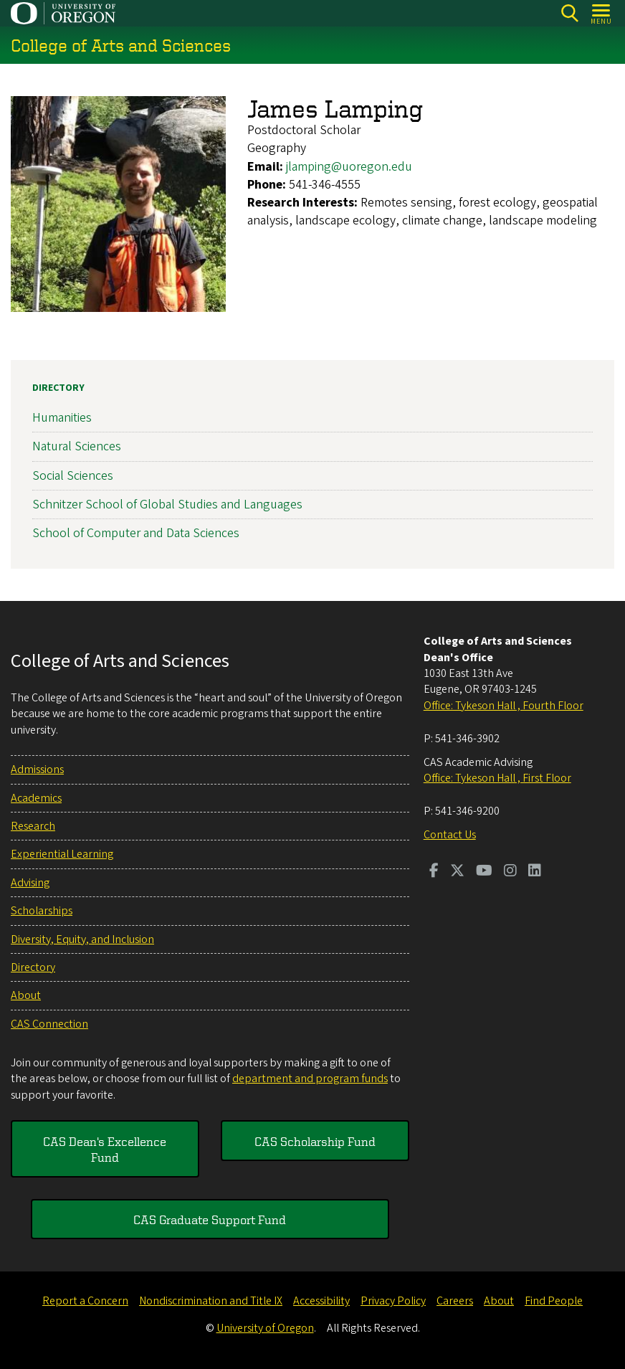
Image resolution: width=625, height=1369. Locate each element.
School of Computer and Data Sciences (135, 533)
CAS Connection (49, 1024)
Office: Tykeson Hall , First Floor (497, 778)
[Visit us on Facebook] (434, 872)
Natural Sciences (76, 447)
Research (33, 826)
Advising (30, 883)
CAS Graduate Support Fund (209, 1219)
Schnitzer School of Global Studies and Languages (167, 504)
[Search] (569, 13)
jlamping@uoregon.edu (349, 167)
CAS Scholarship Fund (315, 1141)
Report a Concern (85, 1301)
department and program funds (310, 1078)
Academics (36, 798)
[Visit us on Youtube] (484, 872)
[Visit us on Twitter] (457, 872)
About (26, 995)
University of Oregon (265, 1328)
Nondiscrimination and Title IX (210, 1301)
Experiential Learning (62, 854)
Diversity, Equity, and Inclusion (82, 939)
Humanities (62, 418)
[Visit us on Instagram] (510, 872)
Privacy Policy (393, 1301)
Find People (554, 1301)
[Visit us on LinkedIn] (535, 872)
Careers (454, 1301)
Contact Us (450, 835)
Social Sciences (72, 476)
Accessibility (321, 1301)
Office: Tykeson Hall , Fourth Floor (503, 706)
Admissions (37, 769)
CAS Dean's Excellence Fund (104, 1149)
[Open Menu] (601, 13)
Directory (58, 388)
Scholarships (41, 911)
